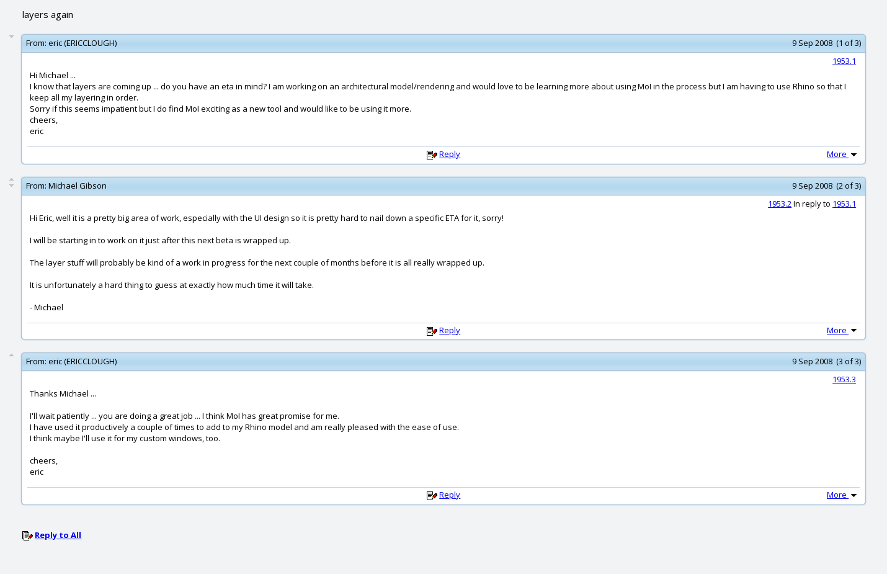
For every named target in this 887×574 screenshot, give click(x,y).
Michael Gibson (77, 185)
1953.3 (844, 379)
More (843, 153)
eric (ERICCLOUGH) (82, 42)
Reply (449, 153)
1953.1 (844, 60)
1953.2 (779, 203)
